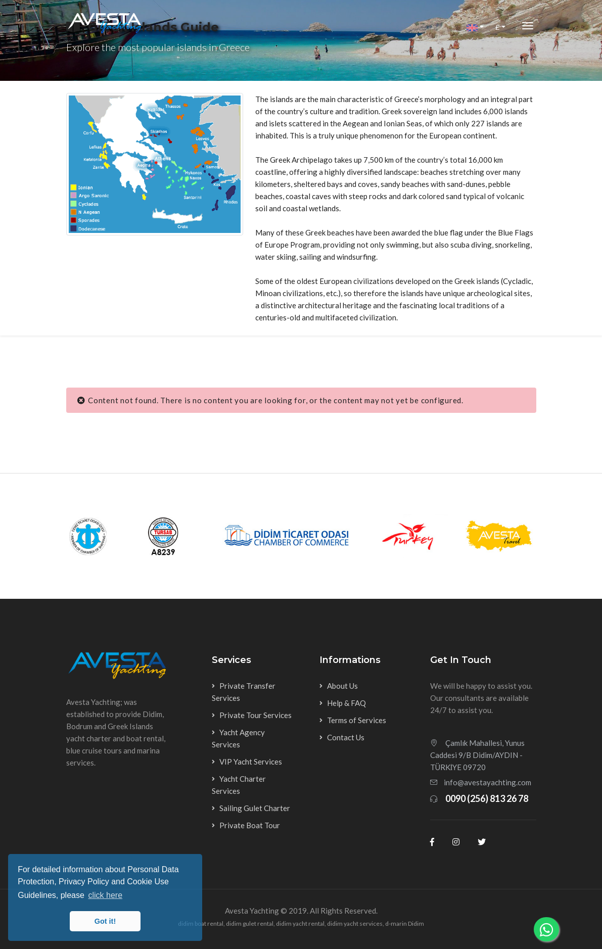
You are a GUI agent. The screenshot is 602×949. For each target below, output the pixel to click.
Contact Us (345, 737)
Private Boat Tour (249, 825)
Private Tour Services (255, 715)
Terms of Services (356, 720)
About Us (342, 685)
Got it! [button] (105, 921)
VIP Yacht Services (250, 761)
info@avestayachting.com (487, 782)
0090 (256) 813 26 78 (486, 798)
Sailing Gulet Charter (254, 808)
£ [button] (497, 27)
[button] (475, 27)
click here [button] (105, 895)
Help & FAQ (346, 702)
